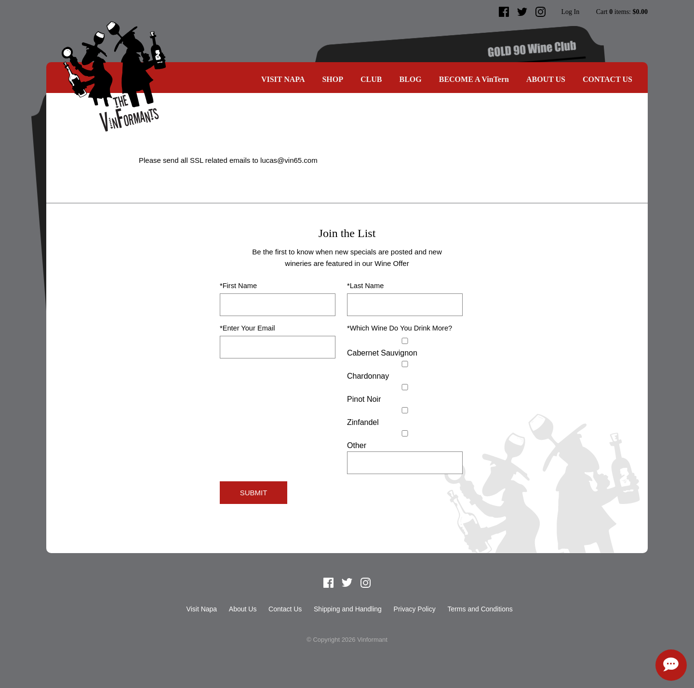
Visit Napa (283, 79)
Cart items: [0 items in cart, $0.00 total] (622, 12)
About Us (545, 79)
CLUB (371, 79)
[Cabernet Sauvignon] (405, 341)
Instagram (540, 12)
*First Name (238, 286)
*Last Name (365, 286)
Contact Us (607, 79)
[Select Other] (405, 433)
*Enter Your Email (247, 328)
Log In (570, 12)
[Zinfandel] (405, 410)
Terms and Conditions (479, 609)
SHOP (332, 79)
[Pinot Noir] (405, 387)
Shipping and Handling (348, 609)
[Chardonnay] (405, 364)
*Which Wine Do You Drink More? (399, 328)
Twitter (522, 12)
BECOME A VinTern (474, 79)
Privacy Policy (415, 609)
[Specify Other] (405, 462)
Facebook (504, 12)
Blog (410, 79)
